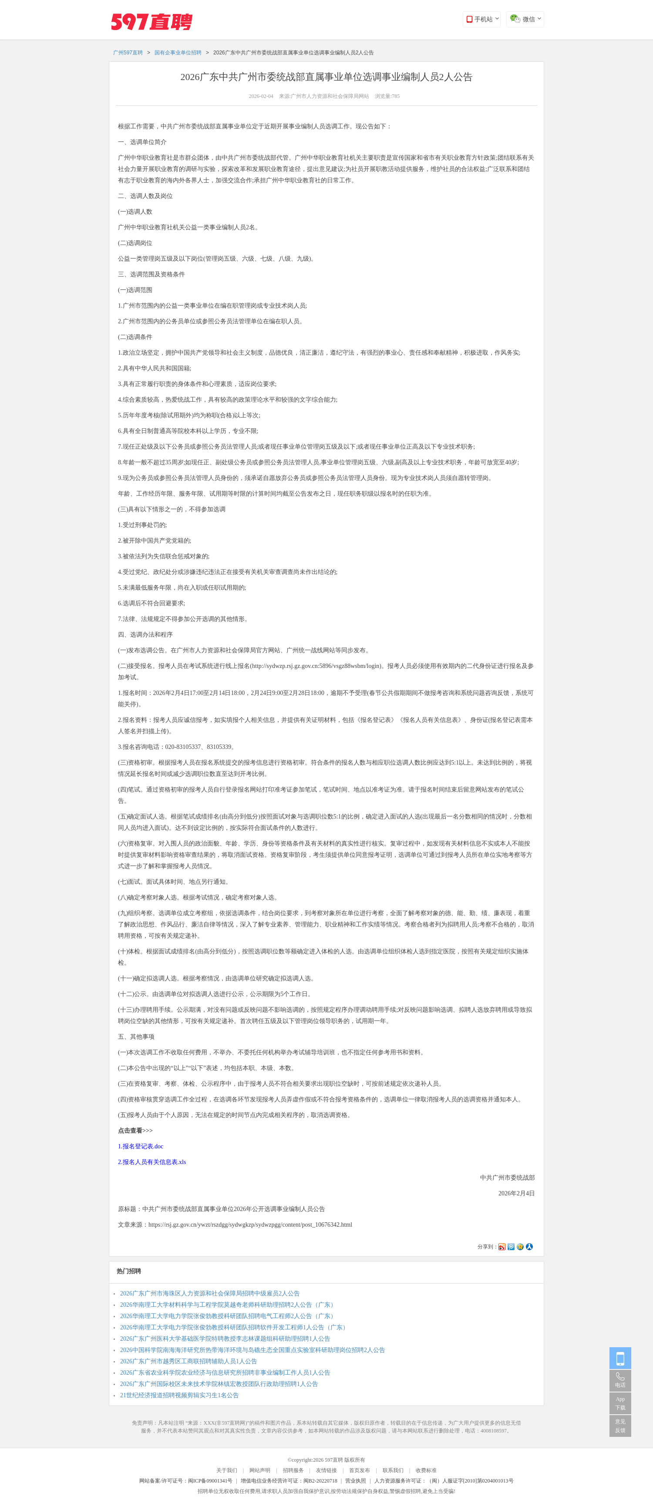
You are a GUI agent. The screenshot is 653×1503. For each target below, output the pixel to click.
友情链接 (326, 1470)
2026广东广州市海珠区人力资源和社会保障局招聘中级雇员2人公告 (210, 1293)
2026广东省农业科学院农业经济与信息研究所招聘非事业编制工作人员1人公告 (225, 1372)
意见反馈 (620, 1426)
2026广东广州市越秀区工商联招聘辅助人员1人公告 (188, 1361)
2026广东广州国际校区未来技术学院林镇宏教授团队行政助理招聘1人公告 (219, 1384)
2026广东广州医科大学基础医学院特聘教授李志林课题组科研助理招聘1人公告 (225, 1338)
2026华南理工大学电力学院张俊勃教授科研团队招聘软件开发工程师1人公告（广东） (234, 1327)
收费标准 (426, 1470)
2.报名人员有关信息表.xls (152, 1162)
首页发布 (359, 1470)
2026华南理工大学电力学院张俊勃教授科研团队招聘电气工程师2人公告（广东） (228, 1316)
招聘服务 (293, 1470)
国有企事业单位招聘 (178, 53)
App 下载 (620, 1403)
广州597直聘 (128, 53)
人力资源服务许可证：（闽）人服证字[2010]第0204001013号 (444, 1481)
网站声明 (259, 1470)
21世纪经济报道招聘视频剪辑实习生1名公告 (179, 1395)
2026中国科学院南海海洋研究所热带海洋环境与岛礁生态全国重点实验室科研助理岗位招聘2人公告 (252, 1350)
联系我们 (393, 1470)
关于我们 (226, 1470)
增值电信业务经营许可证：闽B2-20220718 (289, 1481)
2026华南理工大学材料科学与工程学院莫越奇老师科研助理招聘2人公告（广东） (228, 1305)
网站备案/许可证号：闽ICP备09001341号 (185, 1481)
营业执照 (355, 1481)
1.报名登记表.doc (140, 1146)
